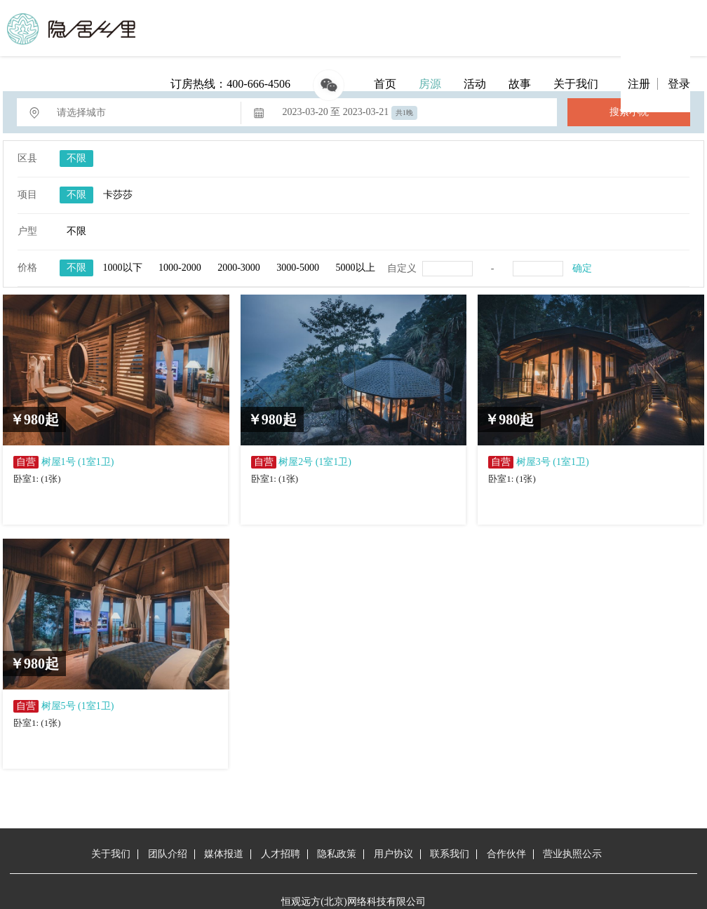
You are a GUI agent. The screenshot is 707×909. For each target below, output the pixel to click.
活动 (475, 84)
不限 (76, 158)
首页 (385, 84)
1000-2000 (180, 267)
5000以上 (355, 267)
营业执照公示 (572, 854)
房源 (430, 84)
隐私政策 (336, 854)
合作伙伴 (506, 854)
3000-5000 (297, 267)
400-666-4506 (258, 84)
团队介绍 (167, 854)
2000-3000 (238, 267)
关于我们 (575, 84)
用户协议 (393, 854)
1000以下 (122, 267)
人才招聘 (280, 854)
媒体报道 (223, 854)
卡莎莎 (118, 194)
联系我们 (449, 854)
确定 (582, 268)
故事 (520, 84)
